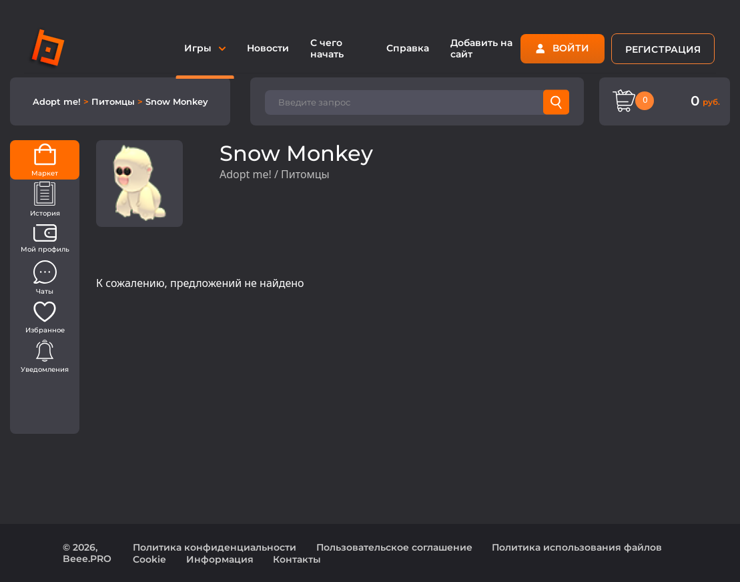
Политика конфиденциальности (214, 547)
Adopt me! (58, 101)
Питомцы (114, 101)
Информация (220, 559)
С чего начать (327, 48)
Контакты (297, 559)
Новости (268, 48)
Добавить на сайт (481, 48)
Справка (407, 48)
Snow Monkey (176, 101)
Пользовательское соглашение (394, 547)
